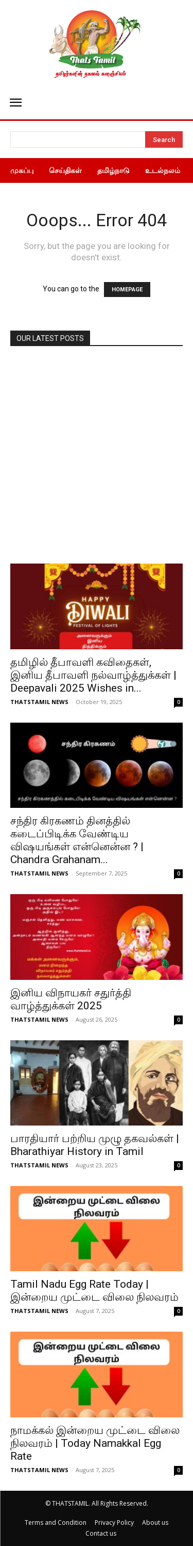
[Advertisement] (96, 461)
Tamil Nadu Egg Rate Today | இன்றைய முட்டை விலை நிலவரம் (94, 1290)
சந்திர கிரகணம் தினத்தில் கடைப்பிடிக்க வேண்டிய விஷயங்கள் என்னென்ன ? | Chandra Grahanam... (77, 840)
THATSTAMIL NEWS (39, 702)
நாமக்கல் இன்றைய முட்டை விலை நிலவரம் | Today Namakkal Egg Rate (95, 1443)
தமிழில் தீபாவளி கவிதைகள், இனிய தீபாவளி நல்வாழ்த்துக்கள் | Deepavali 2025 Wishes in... (93, 675)
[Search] (164, 139)
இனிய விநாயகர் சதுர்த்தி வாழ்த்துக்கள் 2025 (70, 999)
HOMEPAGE (127, 289)
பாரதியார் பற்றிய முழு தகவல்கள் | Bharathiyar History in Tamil (94, 1145)
